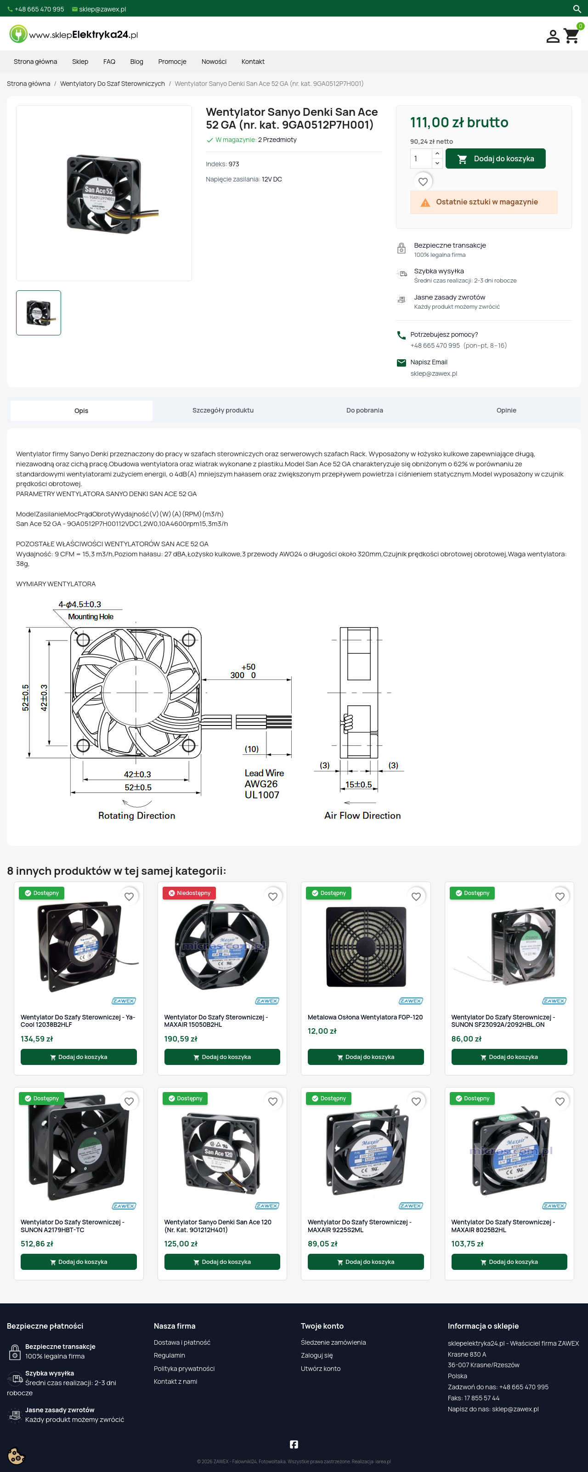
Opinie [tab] (506, 410)
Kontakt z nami (176, 1381)
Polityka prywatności (184, 1368)
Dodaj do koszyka (495, 159)
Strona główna (35, 61)
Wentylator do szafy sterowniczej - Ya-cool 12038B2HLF (78, 1021)
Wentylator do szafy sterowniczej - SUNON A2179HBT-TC (72, 1226)
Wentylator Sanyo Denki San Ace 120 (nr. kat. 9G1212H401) (218, 1226)
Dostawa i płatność (182, 1342)
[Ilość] (421, 158)
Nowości (214, 61)
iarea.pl (383, 1461)
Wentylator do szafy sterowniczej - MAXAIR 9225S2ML (360, 1226)
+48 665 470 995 (459, 345)
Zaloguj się (317, 1355)
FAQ (109, 61)
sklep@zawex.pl (434, 373)
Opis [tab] (81, 410)
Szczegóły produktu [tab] (223, 410)
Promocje (172, 61)
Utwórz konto (320, 1368)
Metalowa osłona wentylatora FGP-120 (365, 1017)
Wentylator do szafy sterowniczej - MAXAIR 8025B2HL (503, 1226)
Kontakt (253, 61)
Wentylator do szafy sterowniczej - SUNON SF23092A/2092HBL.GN (503, 1021)
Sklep (80, 61)
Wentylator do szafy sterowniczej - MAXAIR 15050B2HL (216, 1021)
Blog (136, 61)
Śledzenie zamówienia (333, 1342)
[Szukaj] (576, 8)
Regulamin (169, 1355)
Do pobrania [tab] (364, 410)
